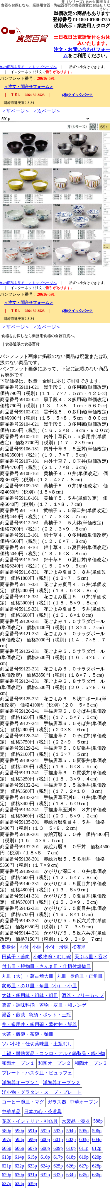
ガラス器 (57, 1101)
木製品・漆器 (76, 1121)
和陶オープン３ (91, 1063)
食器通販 (13, 344)
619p (84, 1157)
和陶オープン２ (54, 1063)
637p (6, 1183)
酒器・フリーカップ (83, 995)
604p (96, 1139)
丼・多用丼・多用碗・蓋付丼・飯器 (39, 1024)
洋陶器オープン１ (20, 1082)
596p (96, 1130)
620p (96, 1157)
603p (84, 1139)
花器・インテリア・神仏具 (30, 1121)
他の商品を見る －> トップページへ (28, 67)
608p (45, 1148)
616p (45, 1157)
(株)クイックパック (77, 95)
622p (19, 1165)
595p (84, 1130)
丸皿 (61, 976)
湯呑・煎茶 (13, 1014)
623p (32, 1165)
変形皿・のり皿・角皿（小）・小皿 (39, 985)
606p (19, 1148)
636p (96, 1174)
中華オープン (84, 1101)
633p (58, 1174)
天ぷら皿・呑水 (91, 956)
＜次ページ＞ (47, 111)
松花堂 (79, 946)
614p (19, 1157)
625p (58, 1165)
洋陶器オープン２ (61, 1082)
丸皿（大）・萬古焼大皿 (27, 976)
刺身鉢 (9, 946)
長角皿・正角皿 (86, 976)
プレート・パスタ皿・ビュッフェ (37, 1072)
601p (58, 1139)
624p (45, 1165)
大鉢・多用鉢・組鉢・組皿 (30, 995)
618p (71, 1157)
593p (58, 1130)
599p (32, 1139)
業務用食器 (41, 5)
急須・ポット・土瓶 (50, 1014)
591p (32, 1130)
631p (32, 1174)
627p (84, 1165)
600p (45, 1139)
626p (71, 1165)
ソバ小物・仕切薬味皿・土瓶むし (37, 1043)
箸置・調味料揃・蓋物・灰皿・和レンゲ (44, 1005)
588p (98, 1120)
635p (84, 1174)
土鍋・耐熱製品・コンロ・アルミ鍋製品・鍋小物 (53, 1053)
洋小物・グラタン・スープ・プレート (42, 1092)
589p (6, 1130)
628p (96, 1165)
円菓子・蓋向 (16, 956)
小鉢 (37, 946)
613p (6, 1157)
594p (71, 1130)
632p (45, 1174)
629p (6, 1174)
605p (6, 1148)
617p (58, 1157)
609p (58, 1148)
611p (83, 1148)
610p (71, 1148)
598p (19, 1139)
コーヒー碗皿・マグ (23, 1101)
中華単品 (11, 1111)
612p (96, 1148)
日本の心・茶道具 (43, 1111)
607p (32, 1148)
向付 (24, 946)
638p (19, 1183)
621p (6, 1165)
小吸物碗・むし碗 (52, 956)
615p (32, 1157)
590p (19, 1130)
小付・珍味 (57, 946)
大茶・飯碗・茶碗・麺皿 (27, 1034)
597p (6, 1139)
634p (71, 1174)
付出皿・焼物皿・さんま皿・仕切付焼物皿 (46, 966)
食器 (4, 5)
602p (71, 1139)
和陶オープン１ (18, 1063)
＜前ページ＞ (15, 111)
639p (32, 1183)
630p (19, 1174)
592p (45, 1130)
